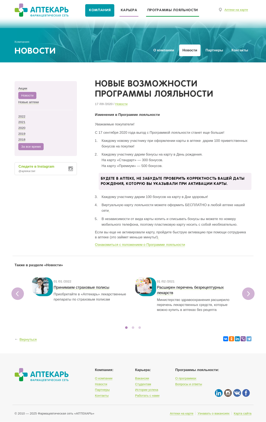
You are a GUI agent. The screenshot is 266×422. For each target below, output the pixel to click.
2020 (21, 128)
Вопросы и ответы (188, 384)
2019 (21, 133)
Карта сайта (242, 413)
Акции (22, 88)
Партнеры (214, 50)
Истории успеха (146, 390)
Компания (100, 10)
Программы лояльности (172, 10)
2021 (21, 122)
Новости (189, 50)
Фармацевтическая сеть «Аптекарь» (37, 10)
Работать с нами (147, 395)
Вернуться (28, 345)
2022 (21, 116)
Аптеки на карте (236, 9)
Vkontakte (237, 393)
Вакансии (142, 378)
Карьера (129, 10)
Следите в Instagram (42, 169)
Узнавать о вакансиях (214, 413)
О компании (163, 50)
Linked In (218, 393)
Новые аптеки (28, 102)
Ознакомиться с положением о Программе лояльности (140, 245)
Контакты (240, 50)
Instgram (228, 393)
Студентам (143, 384)
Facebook (246, 393)
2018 (21, 139)
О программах (185, 378)
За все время (31, 146)
